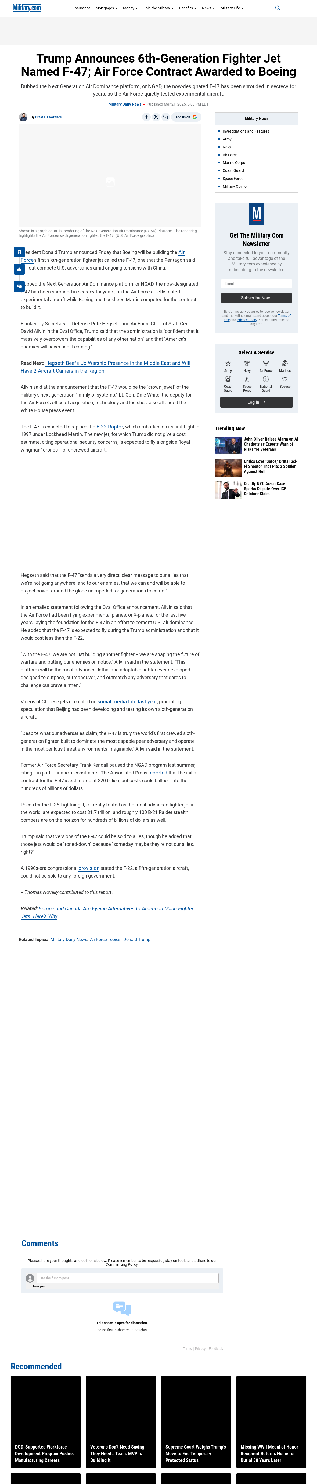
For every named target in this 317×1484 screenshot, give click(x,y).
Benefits (188, 8)
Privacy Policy (247, 320)
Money (130, 8)
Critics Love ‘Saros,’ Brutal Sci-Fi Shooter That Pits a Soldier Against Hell (271, 466)
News (208, 8)
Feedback (216, 1348)
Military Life (232, 8)
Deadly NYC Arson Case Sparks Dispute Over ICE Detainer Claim (265, 488)
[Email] (165, 117)
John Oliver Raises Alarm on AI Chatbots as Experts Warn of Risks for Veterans (271, 444)
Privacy (200, 1348)
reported (155, 765)
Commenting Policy (122, 1264)
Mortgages (107, 8)
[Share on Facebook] (146, 117)
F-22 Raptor (107, 425)
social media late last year (123, 702)
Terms (187, 1348)
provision (86, 861)
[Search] (273, 8)
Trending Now (230, 428)
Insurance (82, 8)
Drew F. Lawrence (48, 117)
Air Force (186, 250)
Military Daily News (125, 104)
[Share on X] (156, 117)
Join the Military (158, 8)
